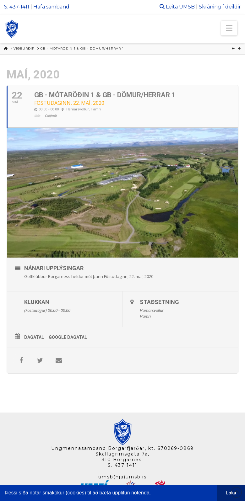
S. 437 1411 (123, 465)
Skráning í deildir (220, 7)
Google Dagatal (68, 337)
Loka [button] (231, 492)
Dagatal (34, 337)
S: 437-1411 (16, 7)
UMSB (187, 7)
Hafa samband (51, 7)
